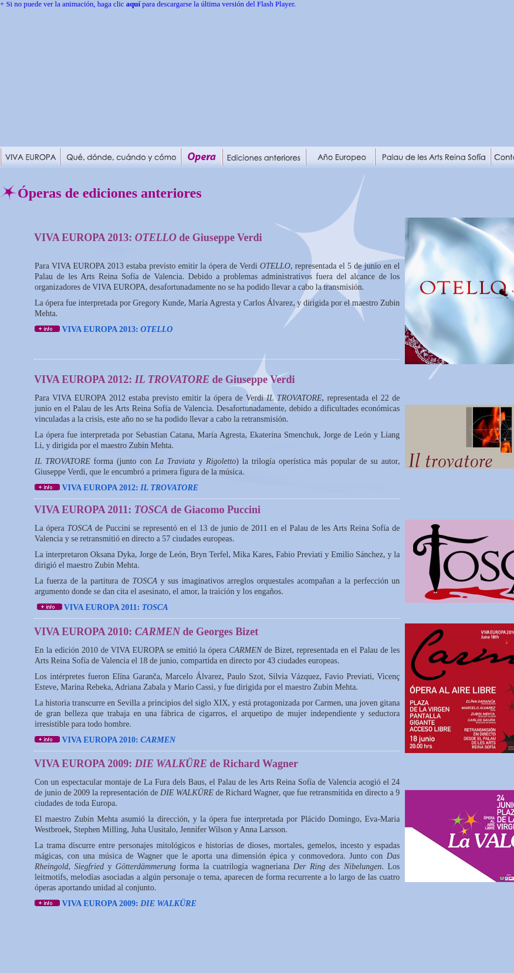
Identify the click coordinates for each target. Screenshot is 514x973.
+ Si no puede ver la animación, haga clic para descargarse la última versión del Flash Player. (148, 4)
